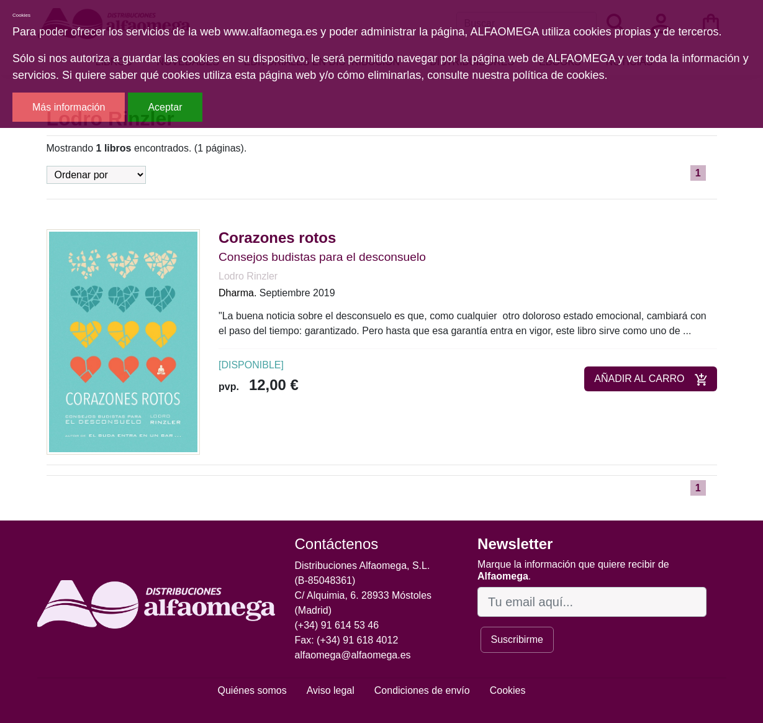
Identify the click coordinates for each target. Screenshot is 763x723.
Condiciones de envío (422, 690)
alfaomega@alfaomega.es (353, 655)
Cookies (508, 690)
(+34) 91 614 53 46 (337, 625)
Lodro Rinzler (248, 276)
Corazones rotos (277, 237)
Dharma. (237, 293)
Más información (68, 107)
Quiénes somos (252, 690)
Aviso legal (330, 690)
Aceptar (165, 107)
